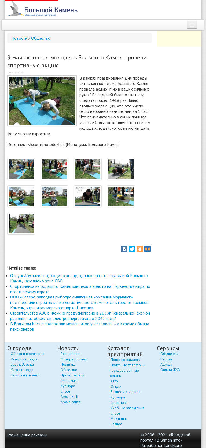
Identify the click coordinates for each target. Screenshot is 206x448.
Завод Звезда (22, 364)
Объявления (170, 353)
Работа (166, 359)
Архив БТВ (69, 396)
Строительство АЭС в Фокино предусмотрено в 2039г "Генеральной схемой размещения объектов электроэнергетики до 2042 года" (80, 315)
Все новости (70, 353)
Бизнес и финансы (125, 391)
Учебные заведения (127, 407)
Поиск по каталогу (125, 359)
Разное (116, 423)
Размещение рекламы (27, 435)
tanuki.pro (173, 445)
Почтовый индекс (25, 375)
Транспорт (119, 402)
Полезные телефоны (128, 365)
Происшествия (72, 375)
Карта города (22, 369)
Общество (40, 38)
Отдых (116, 386)
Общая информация (27, 353)
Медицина (119, 418)
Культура (68, 385)
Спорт (65, 391)
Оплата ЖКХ (170, 369)
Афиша (166, 364)
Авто (114, 381)
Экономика (69, 380)
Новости (19, 38)
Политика (68, 364)
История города (24, 359)
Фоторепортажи (74, 359)
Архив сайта (70, 402)
